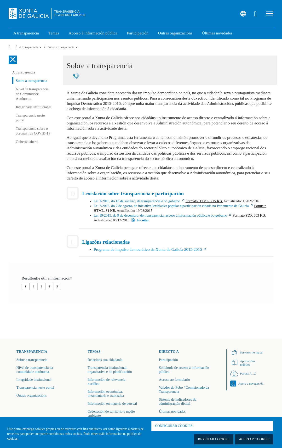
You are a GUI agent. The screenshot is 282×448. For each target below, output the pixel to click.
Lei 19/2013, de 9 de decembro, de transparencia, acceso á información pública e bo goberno (161, 215)
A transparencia (30, 47)
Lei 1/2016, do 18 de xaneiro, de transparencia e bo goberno (137, 201)
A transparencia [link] (26, 33)
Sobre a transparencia (62, 47)
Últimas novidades (172, 411)
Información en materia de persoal (112, 403)
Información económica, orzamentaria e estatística (106, 394)
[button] (269, 13)
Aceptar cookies (254, 439)
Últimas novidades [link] (217, 33)
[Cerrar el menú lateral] (13, 60)
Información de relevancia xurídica (106, 382)
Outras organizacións (32, 395)
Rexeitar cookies (214, 439)
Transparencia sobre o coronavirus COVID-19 (33, 130)
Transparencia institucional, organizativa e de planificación (110, 370)
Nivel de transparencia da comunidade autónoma (35, 370)
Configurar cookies (173, 426)
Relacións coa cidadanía (105, 360)
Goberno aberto (27, 142)
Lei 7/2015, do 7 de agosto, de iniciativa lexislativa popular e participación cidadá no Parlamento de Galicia (172, 206)
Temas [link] (53, 33)
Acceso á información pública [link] (93, 33)
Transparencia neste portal (30, 117)
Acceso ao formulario (174, 379)
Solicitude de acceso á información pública (184, 370)
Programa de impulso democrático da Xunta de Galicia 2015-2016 (148, 249)
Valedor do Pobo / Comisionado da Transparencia (184, 389)
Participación (168, 360)
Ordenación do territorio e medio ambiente (111, 413)
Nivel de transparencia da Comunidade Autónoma (32, 94)
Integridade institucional (33, 107)
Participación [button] (138, 33)
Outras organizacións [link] (175, 33)
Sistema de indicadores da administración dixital (177, 401)
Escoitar (143, 220)
